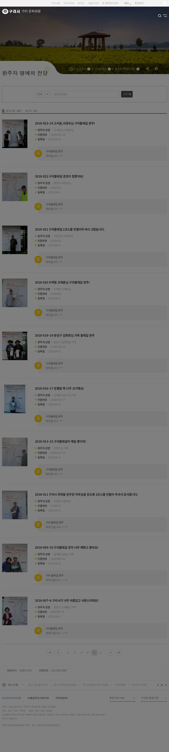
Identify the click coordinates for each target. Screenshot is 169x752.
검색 (125, 94)
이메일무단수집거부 (38, 698)
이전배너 (158, 685)
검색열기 (160, 16)
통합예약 (139, 3)
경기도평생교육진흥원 (65, 684)
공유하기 (147, 68)
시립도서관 (93, 3)
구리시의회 (68, 3)
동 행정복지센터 (110, 3)
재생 (162, 685)
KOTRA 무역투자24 (142, 684)
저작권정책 (62, 698)
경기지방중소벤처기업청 (95, 684)
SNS (127, 3)
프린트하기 (156, 68)
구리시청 (55, 3)
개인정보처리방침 (11, 698)
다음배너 (165, 685)
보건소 (81, 3)
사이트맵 (165, 16)
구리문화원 (120, 684)
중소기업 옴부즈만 (38, 684)
